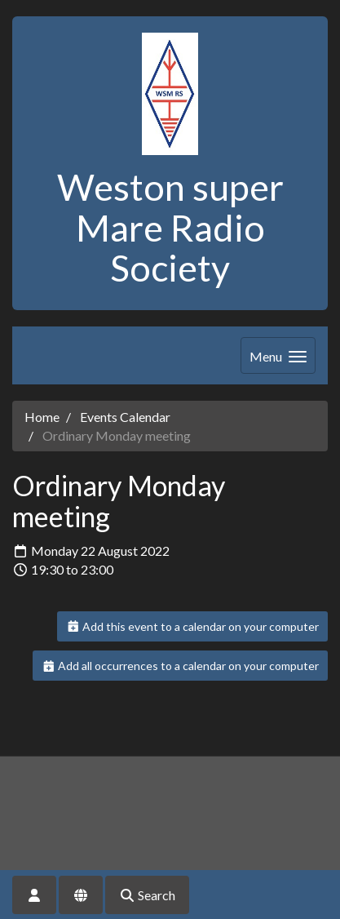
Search (147, 895)
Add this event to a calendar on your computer (193, 626)
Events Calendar (125, 416)
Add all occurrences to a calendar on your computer (181, 666)
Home (42, 416)
